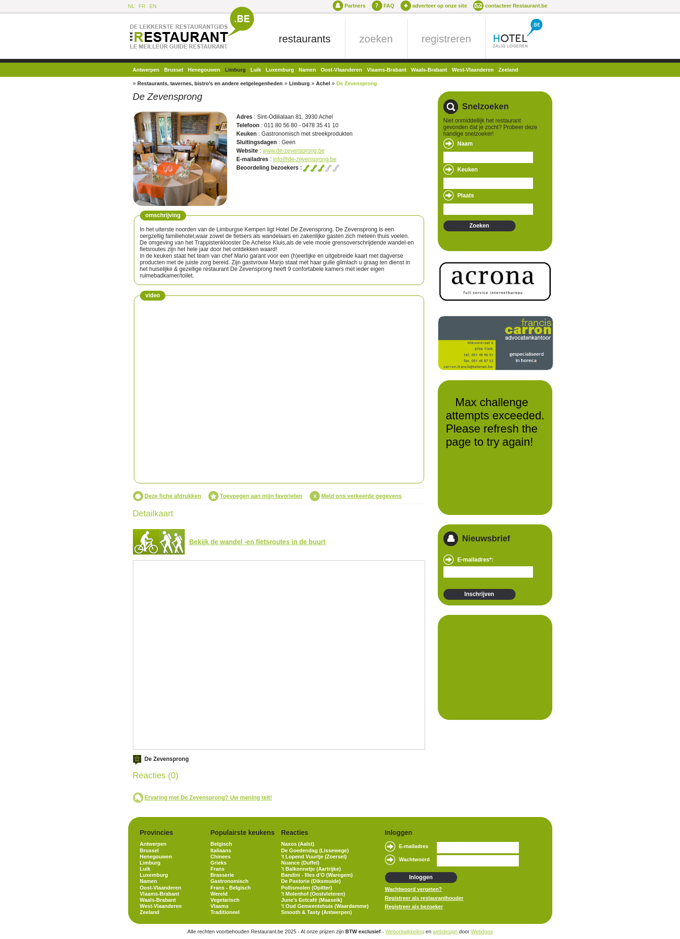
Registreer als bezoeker (414, 906)
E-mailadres (413, 846)
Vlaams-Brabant (386, 70)
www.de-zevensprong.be (293, 150)
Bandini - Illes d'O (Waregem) (317, 875)
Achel (323, 83)
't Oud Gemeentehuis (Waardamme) (325, 906)
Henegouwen (204, 70)
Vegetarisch (225, 900)
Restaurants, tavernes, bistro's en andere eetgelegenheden (210, 83)
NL (131, 6)
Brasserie (222, 875)
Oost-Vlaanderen (341, 70)
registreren (446, 39)
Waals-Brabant (429, 70)
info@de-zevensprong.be (304, 159)
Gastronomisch (230, 881)
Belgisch (221, 844)
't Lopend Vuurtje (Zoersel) (314, 856)
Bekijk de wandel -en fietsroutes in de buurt (257, 542)
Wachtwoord (414, 859)
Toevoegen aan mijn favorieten (261, 496)
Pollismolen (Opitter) (306, 887)
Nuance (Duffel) (300, 863)
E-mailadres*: (476, 559)
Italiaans (221, 850)
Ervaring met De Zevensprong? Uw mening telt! (208, 797)
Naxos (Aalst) (297, 844)
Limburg (235, 70)
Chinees (221, 856)
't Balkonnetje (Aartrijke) (311, 869)
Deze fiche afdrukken (173, 496)
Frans (218, 869)
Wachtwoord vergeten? (413, 889)
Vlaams (220, 906)
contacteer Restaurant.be (516, 5)
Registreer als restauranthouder (424, 898)
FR (142, 6)
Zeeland (508, 70)
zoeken (376, 39)
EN (152, 6)
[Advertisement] (490, 667)
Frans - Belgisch (231, 887)
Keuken (468, 169)
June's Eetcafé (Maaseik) (312, 900)
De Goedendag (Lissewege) (315, 850)
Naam (465, 143)
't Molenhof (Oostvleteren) (313, 894)
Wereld (219, 894)
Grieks (219, 863)
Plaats (466, 195)
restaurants (305, 39)
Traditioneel (225, 912)
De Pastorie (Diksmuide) (311, 881)
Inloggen (421, 877)
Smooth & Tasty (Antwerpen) (316, 912)
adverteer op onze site (439, 5)
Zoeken (479, 225)
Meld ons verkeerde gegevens (361, 496)
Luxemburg (280, 70)
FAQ (389, 5)
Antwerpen (146, 70)
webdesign (445, 931)
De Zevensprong (356, 83)
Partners (355, 5)
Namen (307, 70)
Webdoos (481, 931)
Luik (255, 70)
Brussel (173, 70)
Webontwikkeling (404, 931)
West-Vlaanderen (473, 70)
